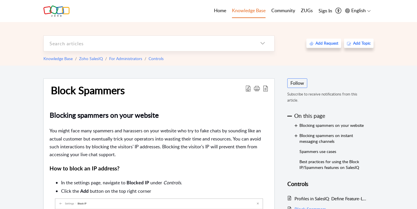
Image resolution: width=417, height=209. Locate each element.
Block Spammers (88, 90)
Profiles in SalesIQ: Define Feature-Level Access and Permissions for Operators (331, 198)
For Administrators (125, 58)
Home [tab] (220, 10)
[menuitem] (325, 11)
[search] (147, 43)
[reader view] (265, 88)
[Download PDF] (248, 88)
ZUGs (307, 10)
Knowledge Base (58, 58)
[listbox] (262, 43)
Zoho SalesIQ (91, 58)
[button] (257, 88)
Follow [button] (297, 83)
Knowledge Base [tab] (249, 10)
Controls (156, 58)
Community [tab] (283, 10)
